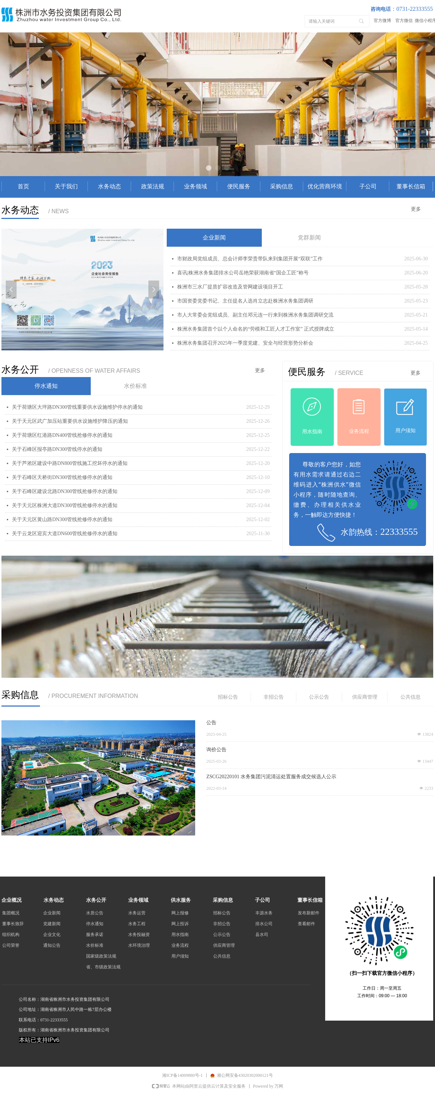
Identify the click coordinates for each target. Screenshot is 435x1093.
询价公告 (216, 749)
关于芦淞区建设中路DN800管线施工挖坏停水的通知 (69, 463)
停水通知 (46, 386)
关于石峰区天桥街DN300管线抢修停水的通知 (62, 477)
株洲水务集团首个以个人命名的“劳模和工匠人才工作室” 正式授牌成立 (255, 329)
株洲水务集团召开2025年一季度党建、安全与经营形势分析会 (245, 343)
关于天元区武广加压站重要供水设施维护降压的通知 (70, 421)
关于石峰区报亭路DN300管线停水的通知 (57, 449)
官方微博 (382, 20)
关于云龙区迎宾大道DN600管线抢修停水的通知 (64, 533)
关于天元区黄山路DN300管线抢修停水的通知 (62, 519)
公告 (211, 722)
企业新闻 (214, 237)
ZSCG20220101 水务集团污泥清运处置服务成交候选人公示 (271, 776)
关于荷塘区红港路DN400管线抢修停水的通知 (62, 435)
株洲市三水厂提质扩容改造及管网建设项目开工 (230, 287)
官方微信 (404, 20)
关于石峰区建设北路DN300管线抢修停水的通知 (64, 491)
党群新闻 (309, 237)
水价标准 (135, 386)
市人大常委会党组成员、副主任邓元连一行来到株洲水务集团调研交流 (255, 315)
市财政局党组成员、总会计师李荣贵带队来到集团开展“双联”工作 (250, 258)
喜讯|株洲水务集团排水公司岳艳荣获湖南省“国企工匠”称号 (243, 273)
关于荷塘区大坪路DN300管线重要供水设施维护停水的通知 (77, 407)
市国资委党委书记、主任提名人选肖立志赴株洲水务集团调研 (245, 301)
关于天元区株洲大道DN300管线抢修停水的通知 (64, 505)
